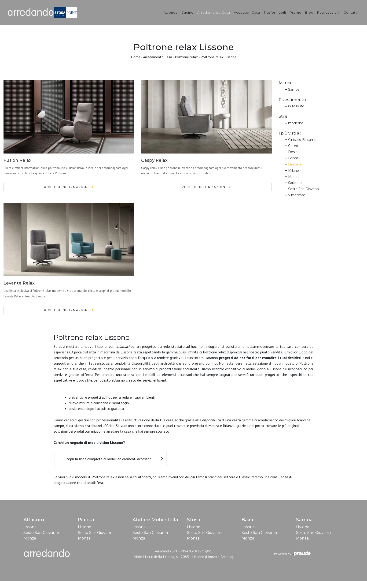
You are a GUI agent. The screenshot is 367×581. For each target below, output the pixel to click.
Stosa (193, 519)
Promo (295, 12)
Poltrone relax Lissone (218, 57)
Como (293, 146)
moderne (295, 123)
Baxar (248, 519)
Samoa (294, 89)
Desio (292, 152)
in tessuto (296, 106)
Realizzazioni (328, 12)
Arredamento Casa (213, 12)
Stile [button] (283, 116)
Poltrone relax (186, 57)
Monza (293, 177)
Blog (309, 12)
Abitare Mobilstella (155, 519)
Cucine (187, 12)
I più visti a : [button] (290, 133)
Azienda (171, 12)
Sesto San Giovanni (303, 189)
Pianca (86, 519)
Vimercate (296, 195)
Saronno (295, 183)
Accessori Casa (247, 12)
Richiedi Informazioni (66, 187)
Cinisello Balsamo (302, 140)
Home (135, 57)
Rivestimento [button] (292, 99)
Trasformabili (275, 12)
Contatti (351, 12)
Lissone (295, 164)
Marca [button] (285, 82)
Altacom (33, 519)
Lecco (293, 158)
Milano (293, 171)
